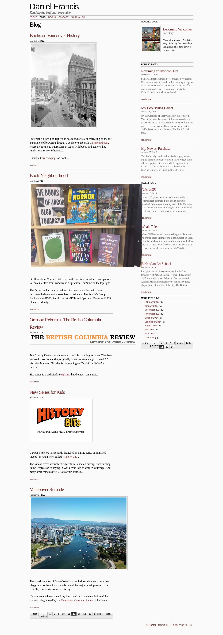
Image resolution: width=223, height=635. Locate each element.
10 (63, 614)
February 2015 (152, 302)
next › (100, 614)
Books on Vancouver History (55, 35)
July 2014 (149, 329)
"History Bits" (70, 456)
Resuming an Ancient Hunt (159, 71)
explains (65, 374)
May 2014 (150, 337)
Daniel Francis (54, 6)
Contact (63, 17)
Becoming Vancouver (178, 29)
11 (69, 614)
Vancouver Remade (47, 489)
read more (34, 165)
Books (52, 17)
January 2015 (151, 306)
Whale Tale (149, 226)
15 (90, 614)
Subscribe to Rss (182, 624)
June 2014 (150, 333)
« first (34, 614)
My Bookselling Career (157, 108)
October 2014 (151, 317)
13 (79, 614)
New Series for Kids (47, 392)
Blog (43, 17)
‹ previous (43, 615)
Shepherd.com (100, 142)
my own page (49, 157)
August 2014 (151, 325)
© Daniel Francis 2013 (158, 624)
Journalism (77, 17)
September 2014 (153, 321)
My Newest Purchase (155, 148)
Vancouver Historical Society (77, 600)
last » (109, 614)
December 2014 (153, 309)
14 (84, 614)
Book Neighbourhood (49, 175)
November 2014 (153, 313)
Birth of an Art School (156, 263)
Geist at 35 (148, 189)
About (33, 17)
